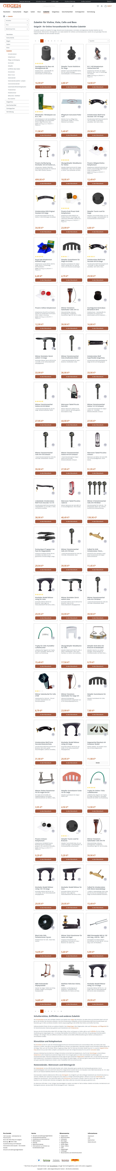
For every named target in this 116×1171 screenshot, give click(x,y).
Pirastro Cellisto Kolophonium (45, 350)
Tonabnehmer (12, 90)
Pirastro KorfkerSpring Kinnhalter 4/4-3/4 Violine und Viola (45, 206)
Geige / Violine (65, 1146)
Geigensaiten (80, 1098)
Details (98, 805)
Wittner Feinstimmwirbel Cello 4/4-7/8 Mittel (96, 640)
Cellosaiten (64, 1139)
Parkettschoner (12, 92)
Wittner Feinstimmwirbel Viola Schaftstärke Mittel (70, 399)
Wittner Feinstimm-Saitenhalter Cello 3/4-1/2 (70, 351)
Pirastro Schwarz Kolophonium (41, 882)
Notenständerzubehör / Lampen (16, 81)
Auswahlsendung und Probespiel (12, 1143)
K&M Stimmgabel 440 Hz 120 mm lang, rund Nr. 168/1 (97, 978)
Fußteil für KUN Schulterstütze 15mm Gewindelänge (94, 592)
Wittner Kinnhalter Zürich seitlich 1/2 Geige (44, 399)
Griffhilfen (93, 1073)
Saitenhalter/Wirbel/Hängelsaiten (17, 87)
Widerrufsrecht (92, 1142)
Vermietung (10, 112)
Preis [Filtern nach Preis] (17, 25)
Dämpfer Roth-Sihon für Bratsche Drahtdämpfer (95, 688)
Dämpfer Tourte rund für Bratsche (70, 882)
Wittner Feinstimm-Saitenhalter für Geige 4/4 (70, 737)
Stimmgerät (65, 1117)
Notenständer (12, 78)
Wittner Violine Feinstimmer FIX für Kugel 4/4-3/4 (45, 833)
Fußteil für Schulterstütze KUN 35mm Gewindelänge (96, 930)
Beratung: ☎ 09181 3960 (10, 1141)
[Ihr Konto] (102, 6)
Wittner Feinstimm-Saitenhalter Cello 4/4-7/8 (96, 882)
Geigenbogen (70, 1068)
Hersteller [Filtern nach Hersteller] (17, 20)
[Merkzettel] (98, 6)
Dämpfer (10, 66)
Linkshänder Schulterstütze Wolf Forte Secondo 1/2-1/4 (44, 544)
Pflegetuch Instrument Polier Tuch (71, 157)
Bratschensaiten (65, 1137)
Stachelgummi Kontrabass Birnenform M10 (96, 351)
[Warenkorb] (108, 6)
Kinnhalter (11, 63)
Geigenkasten (64, 1142)
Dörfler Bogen (64, 1144)
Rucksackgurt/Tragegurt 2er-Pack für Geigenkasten (45, 592)
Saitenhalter (99, 1119)
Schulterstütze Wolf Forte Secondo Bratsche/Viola (44, 785)
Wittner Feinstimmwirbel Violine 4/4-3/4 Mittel (44, 447)
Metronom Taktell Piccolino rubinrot (70, 544)
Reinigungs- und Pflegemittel (99, 1068)
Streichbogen (93, 1095)
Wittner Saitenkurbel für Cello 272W (45, 737)
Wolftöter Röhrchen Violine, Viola (70, 1026)
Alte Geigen (64, 1141)
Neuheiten (9, 34)
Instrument (93, 1092)
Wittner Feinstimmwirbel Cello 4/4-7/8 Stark (70, 592)
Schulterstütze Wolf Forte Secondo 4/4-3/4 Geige (96, 302)
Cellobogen (64, 1151)
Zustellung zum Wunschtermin (41, 1139)
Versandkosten (54, 1166)
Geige (72, 1061)
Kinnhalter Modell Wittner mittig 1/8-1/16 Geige (44, 930)
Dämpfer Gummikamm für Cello (96, 737)
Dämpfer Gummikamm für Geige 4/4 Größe (70, 302)
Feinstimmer (11, 72)
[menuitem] (44, 1136)
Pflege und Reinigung (14, 60)
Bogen (8, 41)
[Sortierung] (99, 83)
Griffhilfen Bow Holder (14, 69)
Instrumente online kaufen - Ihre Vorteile (14, 1145)
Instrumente (10, 38)
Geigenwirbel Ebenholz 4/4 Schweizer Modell (96, 785)
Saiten (8, 44)
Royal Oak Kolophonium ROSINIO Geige (43, 302)
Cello (62, 1147)
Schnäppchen (10, 108)
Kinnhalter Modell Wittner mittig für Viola (44, 640)
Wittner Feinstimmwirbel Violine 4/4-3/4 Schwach (70, 495)
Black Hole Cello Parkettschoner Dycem (43, 978)
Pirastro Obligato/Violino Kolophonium (95, 206)
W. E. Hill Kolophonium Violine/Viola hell (95, 109)
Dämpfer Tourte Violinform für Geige (70, 109)
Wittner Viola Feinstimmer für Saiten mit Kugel (71, 978)
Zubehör (9, 51)
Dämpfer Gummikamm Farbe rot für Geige (71, 833)
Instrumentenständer (14, 84)
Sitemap (35, 1142)
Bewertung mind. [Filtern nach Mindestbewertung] (17, 29)
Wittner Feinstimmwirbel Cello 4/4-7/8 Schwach (44, 495)
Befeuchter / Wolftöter (14, 95)
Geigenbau (9, 102)
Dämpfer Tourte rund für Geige (96, 254)
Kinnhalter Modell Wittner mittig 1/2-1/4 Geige (96, 1026)
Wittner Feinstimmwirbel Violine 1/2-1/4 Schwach (96, 447)
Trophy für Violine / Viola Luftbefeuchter (96, 833)
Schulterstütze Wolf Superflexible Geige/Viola (96, 399)
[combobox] (56, 6)
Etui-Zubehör (11, 98)
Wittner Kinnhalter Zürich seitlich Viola (70, 640)
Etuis (7, 48)
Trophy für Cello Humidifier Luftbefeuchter (44, 688)
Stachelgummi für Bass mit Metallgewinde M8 (44, 109)
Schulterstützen (12, 54)
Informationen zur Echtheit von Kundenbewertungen (41, 1146)
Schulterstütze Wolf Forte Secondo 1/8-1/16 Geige (96, 157)
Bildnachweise (37, 1141)
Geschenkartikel (11, 105)
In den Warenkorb (45, 129)
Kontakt (5, 1147)
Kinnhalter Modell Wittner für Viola (71, 930)
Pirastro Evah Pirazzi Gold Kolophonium (70, 254)
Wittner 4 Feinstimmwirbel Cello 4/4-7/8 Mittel (96, 544)
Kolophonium (11, 57)
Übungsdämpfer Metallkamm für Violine (71, 206)
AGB (89, 1138)
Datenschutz (91, 1140)
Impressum (91, 1136)
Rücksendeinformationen (39, 1137)
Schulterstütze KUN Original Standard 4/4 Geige (45, 254)
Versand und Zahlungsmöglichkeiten (13, 1149)
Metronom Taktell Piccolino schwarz (96, 495)
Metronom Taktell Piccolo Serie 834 (70, 447)
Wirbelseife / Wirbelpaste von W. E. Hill (45, 157)
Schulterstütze (40, 1061)
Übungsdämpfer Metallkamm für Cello (71, 688)
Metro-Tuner (11, 75)
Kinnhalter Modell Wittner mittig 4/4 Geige (70, 785)
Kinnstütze (39, 1087)
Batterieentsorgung (38, 1144)
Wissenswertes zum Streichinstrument (71, 1152)
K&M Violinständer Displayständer (41, 1026)
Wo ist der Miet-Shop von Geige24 (12, 1139)
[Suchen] (73, 6)
